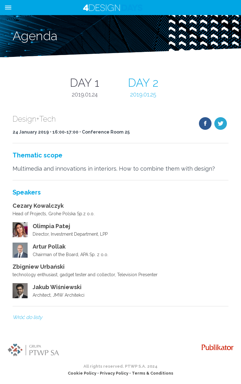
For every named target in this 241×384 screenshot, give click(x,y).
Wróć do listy (27, 317)
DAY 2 (143, 87)
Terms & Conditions (152, 373)
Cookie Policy (82, 373)
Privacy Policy (114, 373)
